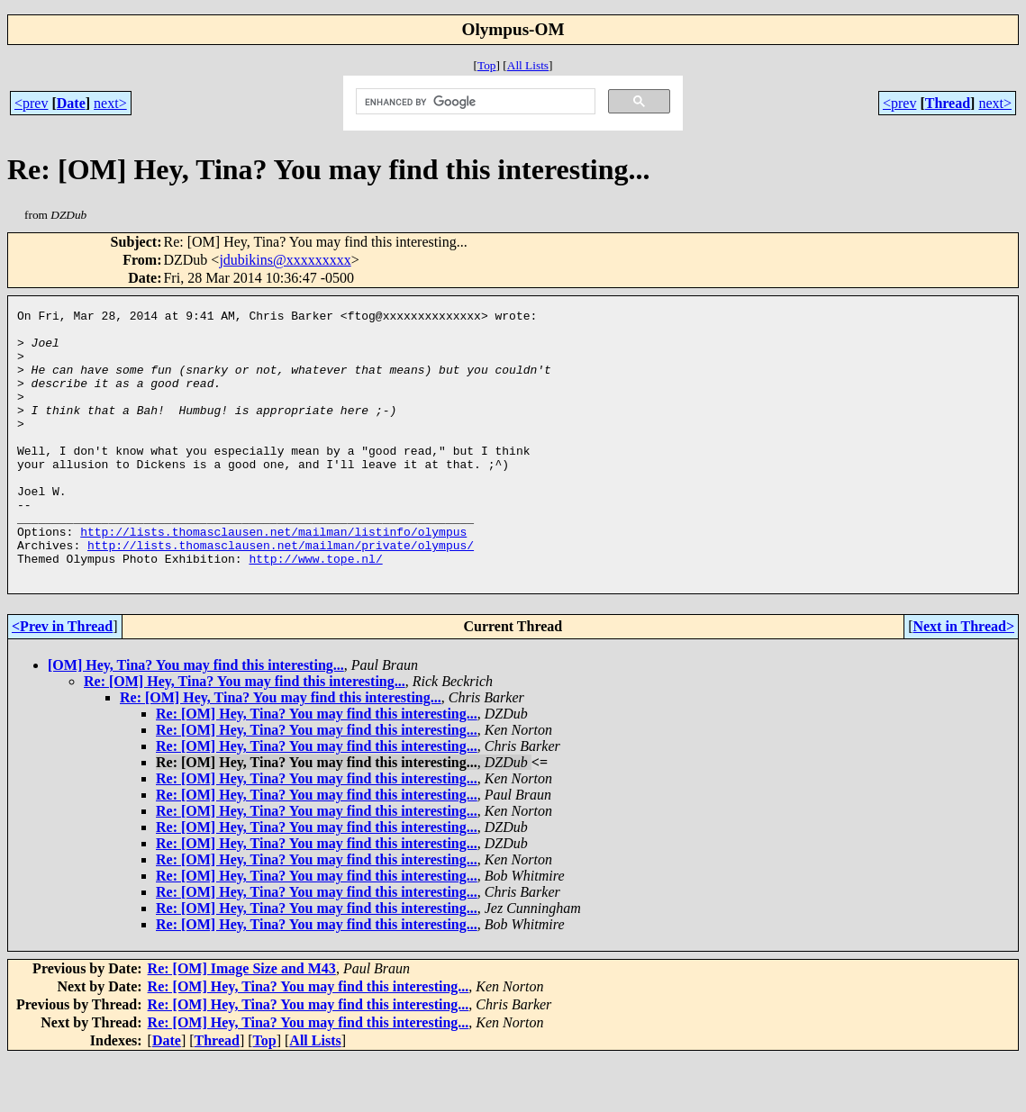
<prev (31, 103)
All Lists (528, 65)
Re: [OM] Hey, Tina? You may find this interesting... (244, 735)
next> (110, 103)
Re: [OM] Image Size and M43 (242, 1022)
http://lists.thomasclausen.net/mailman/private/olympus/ (280, 593)
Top (486, 65)
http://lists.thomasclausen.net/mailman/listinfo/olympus (273, 577)
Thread (947, 103)
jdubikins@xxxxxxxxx (284, 259)
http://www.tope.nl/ (315, 609)
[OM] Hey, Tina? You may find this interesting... (196, 719)
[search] (474, 102)
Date (71, 103)
